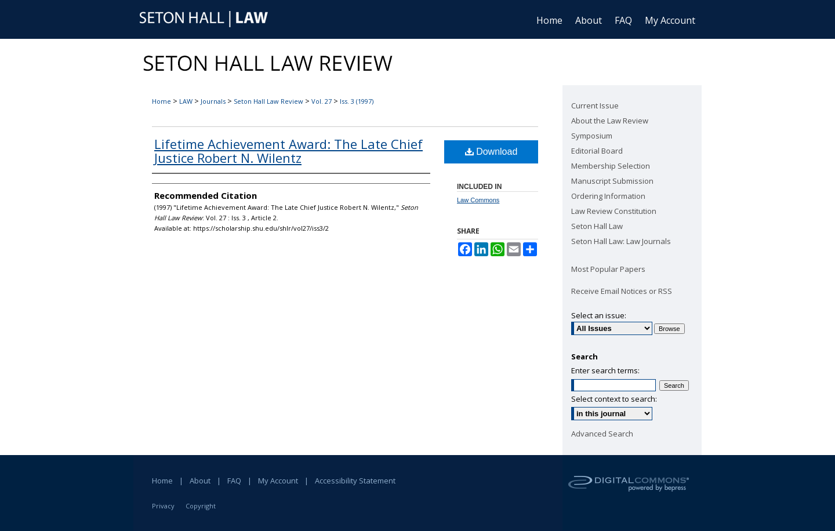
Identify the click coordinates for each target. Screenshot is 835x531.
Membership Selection (610, 166)
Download (491, 152)
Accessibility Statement (355, 480)
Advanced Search (602, 433)
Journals (213, 101)
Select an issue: (598, 315)
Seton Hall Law (597, 226)
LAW (186, 101)
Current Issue (595, 105)
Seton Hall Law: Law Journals (621, 241)
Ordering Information (608, 196)
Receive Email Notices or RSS (621, 291)
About (200, 480)
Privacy (163, 505)
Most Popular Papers (608, 269)
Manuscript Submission (612, 181)
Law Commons (478, 200)
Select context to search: (614, 399)
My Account (278, 480)
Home (161, 101)
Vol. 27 (321, 101)
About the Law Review (609, 120)
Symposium (591, 135)
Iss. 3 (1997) (356, 101)
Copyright (201, 505)
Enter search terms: (605, 370)
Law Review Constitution (613, 211)
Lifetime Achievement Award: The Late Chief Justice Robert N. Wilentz (288, 150)
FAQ (234, 480)
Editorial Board (597, 151)
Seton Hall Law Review (268, 101)
